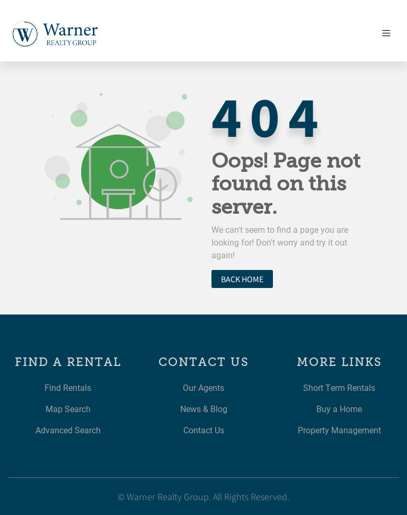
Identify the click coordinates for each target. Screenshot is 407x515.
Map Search (68, 408)
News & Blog (203, 408)
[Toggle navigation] (386, 33)
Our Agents (203, 387)
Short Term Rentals (339, 387)
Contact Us (203, 429)
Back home (242, 279)
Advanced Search (68, 429)
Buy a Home (339, 408)
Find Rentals (68, 387)
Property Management (339, 429)
